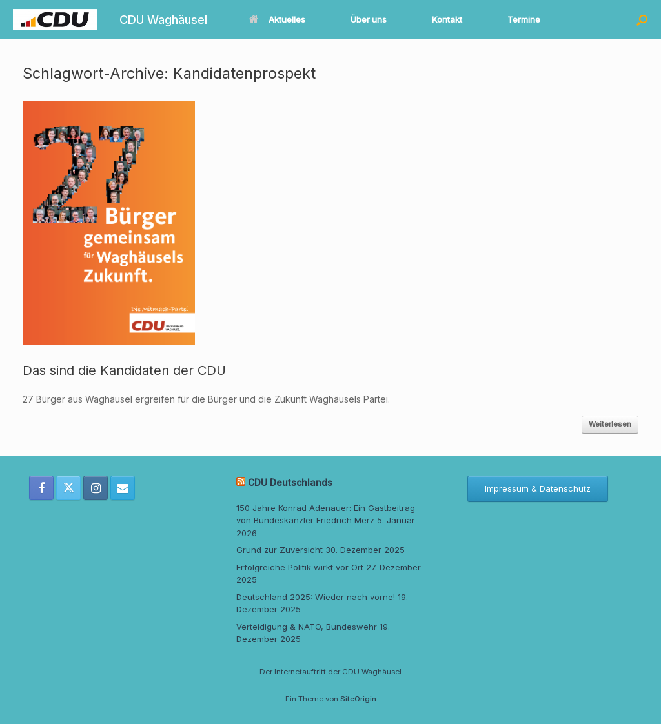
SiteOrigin (358, 698)
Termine (523, 19)
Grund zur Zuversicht (279, 550)
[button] (642, 19)
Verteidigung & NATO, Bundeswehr (306, 626)
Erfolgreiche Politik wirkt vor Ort (299, 567)
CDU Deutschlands (290, 482)
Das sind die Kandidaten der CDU (124, 370)
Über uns (369, 19)
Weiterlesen (610, 423)
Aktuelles (277, 19)
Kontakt (447, 19)
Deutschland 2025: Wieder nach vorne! (315, 597)
